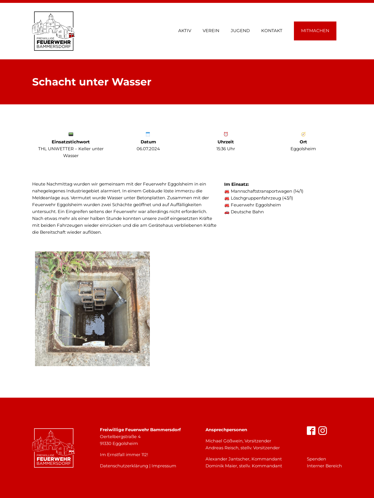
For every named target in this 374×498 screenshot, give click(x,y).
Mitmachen (315, 30)
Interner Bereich (324, 465)
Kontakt (271, 30)
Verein (211, 30)
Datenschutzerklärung (124, 465)
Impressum (164, 465)
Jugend (240, 30)
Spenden (316, 459)
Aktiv (184, 30)
